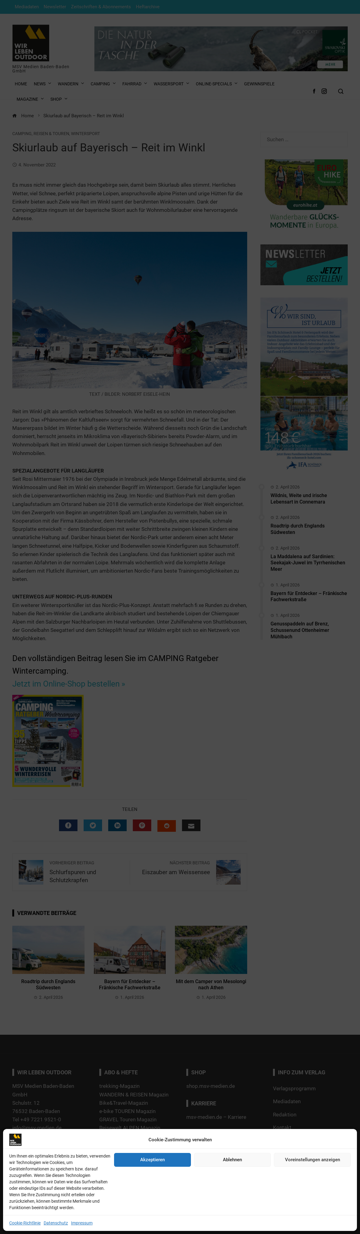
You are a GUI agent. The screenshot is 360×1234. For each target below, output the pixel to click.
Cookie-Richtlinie (25, 1222)
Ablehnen (232, 1159)
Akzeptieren (152, 1159)
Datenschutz (56, 1222)
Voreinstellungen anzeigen (312, 1159)
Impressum (82, 1222)
